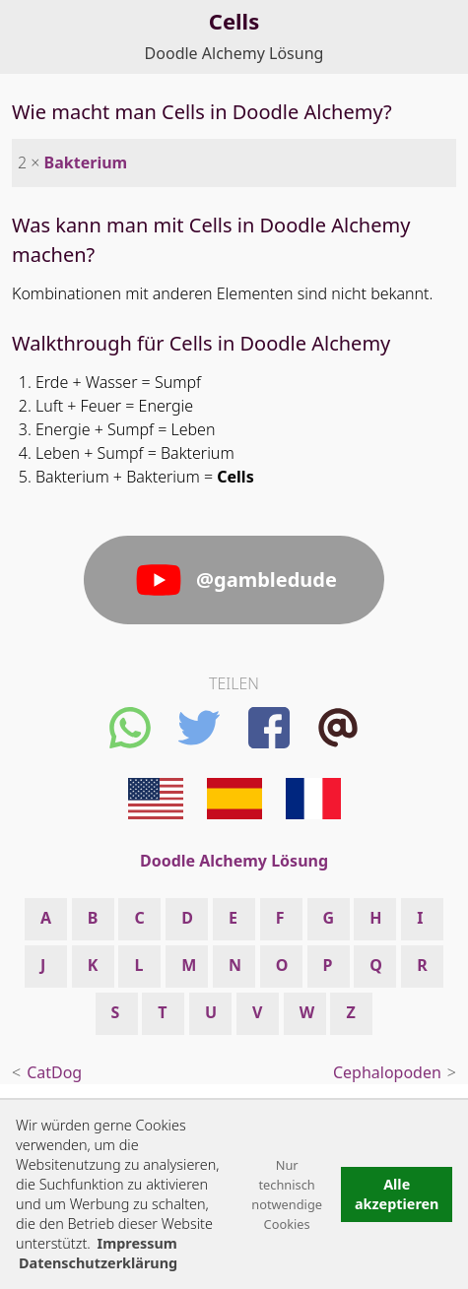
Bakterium (86, 162)
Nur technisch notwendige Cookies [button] (286, 1194)
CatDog (54, 1072)
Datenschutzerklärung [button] (98, 1263)
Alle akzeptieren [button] (397, 1194)
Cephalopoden (387, 1072)
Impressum (137, 1243)
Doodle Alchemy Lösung (234, 53)
